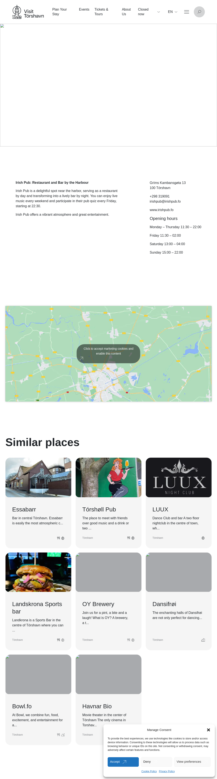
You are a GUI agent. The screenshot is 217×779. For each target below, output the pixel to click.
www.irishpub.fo (162, 210)
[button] (208, 730)
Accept (115, 761)
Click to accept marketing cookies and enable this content (108, 351)
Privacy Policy (167, 771)
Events (84, 9)
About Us (126, 12)
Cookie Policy (149, 771)
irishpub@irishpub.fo (165, 201)
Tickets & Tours (101, 12)
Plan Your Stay (59, 12)
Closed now (149, 12)
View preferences (189, 761)
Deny (147, 761)
